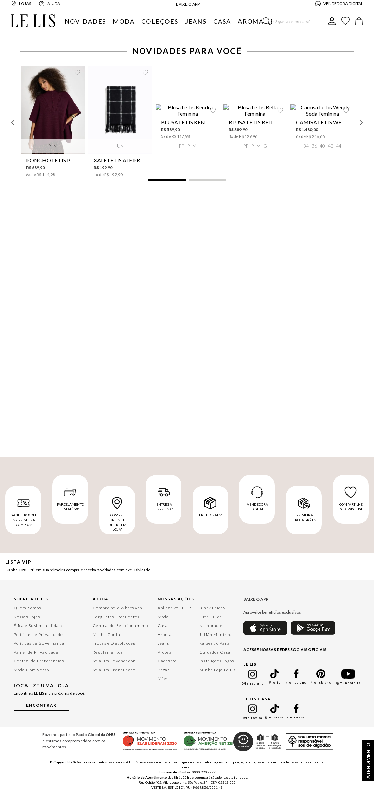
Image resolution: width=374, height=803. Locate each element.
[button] (107, 146)
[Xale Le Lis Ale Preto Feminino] (270, 88)
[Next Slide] (361, 89)
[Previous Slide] (13, 89)
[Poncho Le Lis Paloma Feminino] (104, 88)
